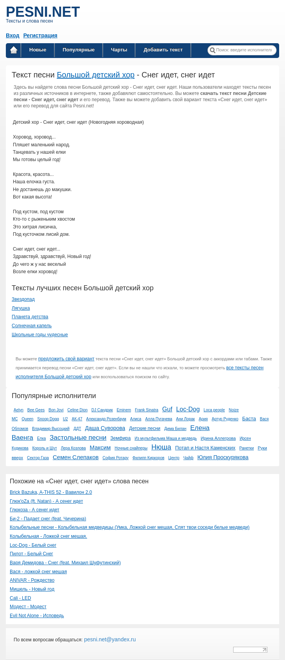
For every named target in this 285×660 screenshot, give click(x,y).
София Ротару (116, 458)
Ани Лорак (185, 419)
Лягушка (21, 308)
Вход (12, 35)
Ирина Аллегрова (218, 438)
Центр (174, 458)
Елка (41, 438)
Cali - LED (20, 598)
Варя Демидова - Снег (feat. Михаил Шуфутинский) (65, 562)
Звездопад (23, 299)
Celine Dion (77, 410)
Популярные (79, 50)
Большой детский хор (96, 74)
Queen (28, 419)
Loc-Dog (188, 409)
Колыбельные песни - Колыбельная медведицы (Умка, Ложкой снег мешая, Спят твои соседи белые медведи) (130, 527)
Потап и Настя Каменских (205, 448)
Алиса (136, 419)
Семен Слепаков (76, 457)
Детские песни (144, 428)
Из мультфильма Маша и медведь (166, 438)
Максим (100, 447)
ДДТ (77, 429)
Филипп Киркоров (149, 458)
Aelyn (18, 410)
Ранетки (246, 448)
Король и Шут (44, 448)
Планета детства (30, 316)
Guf (167, 409)
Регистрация (40, 35)
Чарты (119, 50)
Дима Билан (175, 429)
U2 (65, 419)
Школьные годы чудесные (40, 334)
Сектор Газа (38, 458)
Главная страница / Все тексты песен (13, 51)
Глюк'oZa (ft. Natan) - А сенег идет (46, 501)
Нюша (161, 447)
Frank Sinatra (146, 410)
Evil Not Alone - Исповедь (37, 615)
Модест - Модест (28, 606)
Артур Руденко (225, 419)
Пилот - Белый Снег (31, 553)
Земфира (120, 438)
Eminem (124, 410)
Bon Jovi (56, 410)
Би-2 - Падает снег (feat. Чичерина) (48, 518)
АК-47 (77, 419)
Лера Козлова (73, 448)
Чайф (188, 458)
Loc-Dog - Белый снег (33, 545)
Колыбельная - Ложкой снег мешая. (48, 536)
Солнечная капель (32, 325)
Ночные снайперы (131, 448)
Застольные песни (78, 437)
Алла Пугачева (158, 419)
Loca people (214, 410)
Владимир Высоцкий (50, 429)
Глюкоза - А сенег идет (34, 510)
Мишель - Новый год (32, 589)
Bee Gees (35, 410)
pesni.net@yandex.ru (109, 639)
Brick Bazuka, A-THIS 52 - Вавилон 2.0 (51, 492)
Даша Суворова (105, 428)
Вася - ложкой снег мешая (38, 571)
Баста (249, 418)
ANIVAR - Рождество (32, 580)
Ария (203, 419)
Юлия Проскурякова (222, 457)
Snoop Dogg (48, 419)
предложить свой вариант (66, 359)
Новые (37, 50)
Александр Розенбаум (106, 419)
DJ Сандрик (102, 410)
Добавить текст (162, 50)
